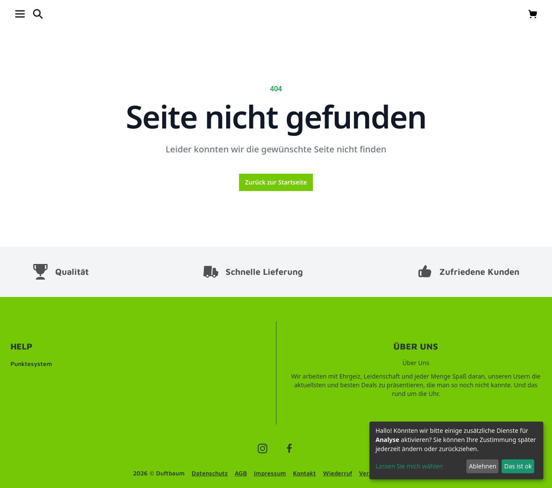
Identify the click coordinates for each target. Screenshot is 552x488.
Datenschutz (210, 473)
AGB (241, 473)
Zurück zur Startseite (276, 182)
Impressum (270, 473)
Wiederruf (337, 473)
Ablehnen (482, 466)
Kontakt (304, 473)
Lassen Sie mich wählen (409, 466)
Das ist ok (518, 466)
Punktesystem (31, 363)
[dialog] (456, 450)
